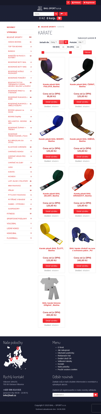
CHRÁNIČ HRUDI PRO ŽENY (20, 157)
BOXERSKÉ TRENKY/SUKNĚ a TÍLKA (20, 135)
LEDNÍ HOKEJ (19, 228)
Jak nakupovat (64, 350)
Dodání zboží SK (65, 358)
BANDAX (20, 51)
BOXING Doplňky (20, 117)
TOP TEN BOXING (20, 47)
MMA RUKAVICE (20, 186)
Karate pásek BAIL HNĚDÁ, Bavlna (82, 140)
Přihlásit (76, 3)
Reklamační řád (64, 356)
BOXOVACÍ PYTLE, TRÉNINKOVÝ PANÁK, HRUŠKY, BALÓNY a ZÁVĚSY (20, 84)
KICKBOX (20, 177)
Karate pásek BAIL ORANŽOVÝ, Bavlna (82, 195)
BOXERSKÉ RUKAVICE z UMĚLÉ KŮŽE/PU (20, 104)
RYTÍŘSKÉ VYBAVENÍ (20, 200)
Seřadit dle (44, 42)
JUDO (20, 167)
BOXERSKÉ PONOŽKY (20, 78)
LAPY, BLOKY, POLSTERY (20, 181)
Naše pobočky (63, 367)
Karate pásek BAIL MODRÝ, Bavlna (51, 140)
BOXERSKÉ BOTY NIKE (20, 67)
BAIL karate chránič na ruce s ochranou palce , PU (82, 249)
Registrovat (89, 3)
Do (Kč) (70, 47)
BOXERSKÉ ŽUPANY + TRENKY (20, 128)
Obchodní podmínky (66, 353)
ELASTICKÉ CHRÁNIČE (20, 147)
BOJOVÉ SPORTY (19, 37)
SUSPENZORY (20, 209)
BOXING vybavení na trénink (20, 111)
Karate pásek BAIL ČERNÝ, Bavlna (82, 85)
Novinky (11, 27)
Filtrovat (87, 52)
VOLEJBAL (19, 223)
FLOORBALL (19, 238)
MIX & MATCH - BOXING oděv (20, 122)
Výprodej (12, 32)
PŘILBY (20, 190)
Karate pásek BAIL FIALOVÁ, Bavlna (51, 85)
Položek (73, 42)
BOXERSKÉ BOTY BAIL (20, 62)
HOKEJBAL (19, 233)
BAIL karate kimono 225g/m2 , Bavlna (51, 304)
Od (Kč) (56, 47)
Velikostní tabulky (65, 361)
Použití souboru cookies (67, 369)
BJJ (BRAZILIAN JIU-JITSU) (20, 141)
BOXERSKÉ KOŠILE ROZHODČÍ (20, 72)
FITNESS (19, 214)
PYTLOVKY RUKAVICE (20, 195)
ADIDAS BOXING (20, 42)
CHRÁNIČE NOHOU (20, 152)
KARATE (20, 172)
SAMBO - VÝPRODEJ (20, 204)
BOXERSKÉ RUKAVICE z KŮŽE (20, 98)
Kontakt (61, 364)
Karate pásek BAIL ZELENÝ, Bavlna (51, 195)
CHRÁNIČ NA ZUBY (20, 163)
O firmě (61, 347)
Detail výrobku (51, 102)
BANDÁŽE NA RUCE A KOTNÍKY (20, 57)
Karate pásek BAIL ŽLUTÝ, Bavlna (51, 249)
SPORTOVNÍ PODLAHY (19, 219)
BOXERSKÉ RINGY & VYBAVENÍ (20, 92)
